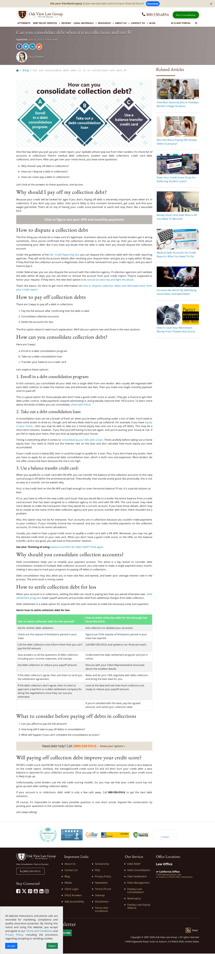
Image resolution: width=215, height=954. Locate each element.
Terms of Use (103, 889)
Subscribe (64, 933)
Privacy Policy (103, 877)
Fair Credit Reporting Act (64, 255)
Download (152, 3)
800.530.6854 (155, 14)
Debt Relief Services (45, 23)
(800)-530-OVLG (31, 871)
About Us (120, 23)
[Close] (211, 4)
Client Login (71, 889)
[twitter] (26, 46)
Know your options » (112, 746)
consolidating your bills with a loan (82, 440)
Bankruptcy (134, 899)
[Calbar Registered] (91, 835)
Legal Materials (84, 23)
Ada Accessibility (74, 902)
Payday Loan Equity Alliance (138, 906)
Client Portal (181, 23)
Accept (11, 946)
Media (68, 883)
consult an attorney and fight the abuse (110, 280)
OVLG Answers (73, 895)
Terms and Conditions (101, 910)
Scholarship (102, 864)
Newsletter (101, 883)
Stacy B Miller (36, 57)
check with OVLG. (81, 405)
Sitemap (100, 895)
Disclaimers (102, 902)
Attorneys (23, 23)
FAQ (97, 870)
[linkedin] (32, 46)
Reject (52, 946)
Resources (104, 23)
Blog (152, 23)
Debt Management (138, 883)
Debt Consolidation (138, 870)
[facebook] (19, 46)
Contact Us (138, 23)
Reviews (66, 23)
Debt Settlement (137, 877)
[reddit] (39, 46)
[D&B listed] (114, 835)
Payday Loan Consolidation (135, 891)
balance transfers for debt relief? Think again (76, 547)
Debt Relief (133, 864)
